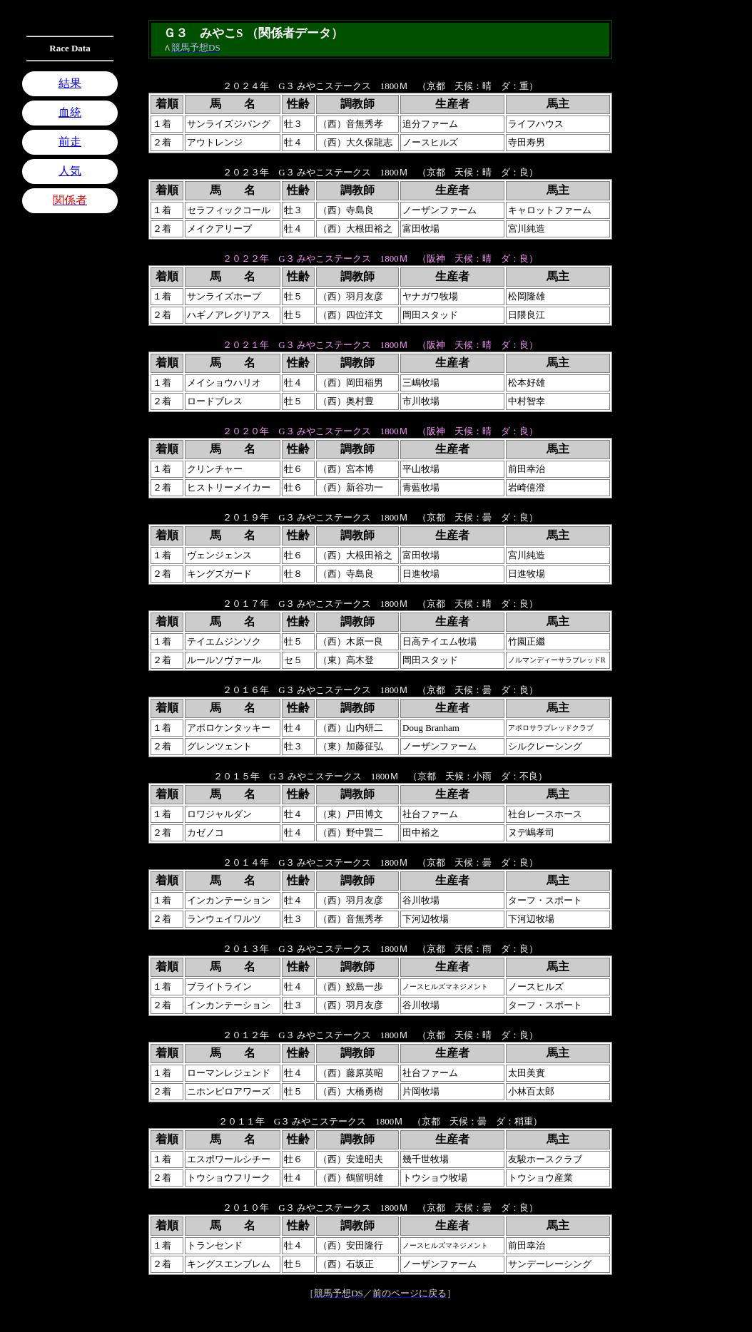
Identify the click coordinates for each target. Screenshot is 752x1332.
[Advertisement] (70, 403)
